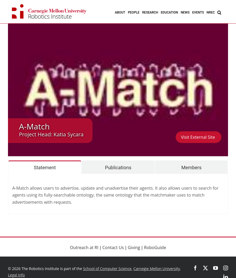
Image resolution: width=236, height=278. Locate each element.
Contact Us (113, 247)
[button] (219, 12)
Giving (134, 247)
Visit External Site (198, 137)
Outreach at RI (84, 247)
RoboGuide (155, 247)
